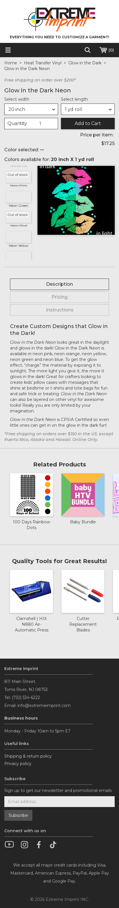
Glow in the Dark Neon (27, 68)
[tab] (59, 284)
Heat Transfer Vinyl (43, 62)
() (106, 50)
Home (10, 62)
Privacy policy (17, 763)
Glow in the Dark (85, 62)
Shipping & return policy (28, 756)
